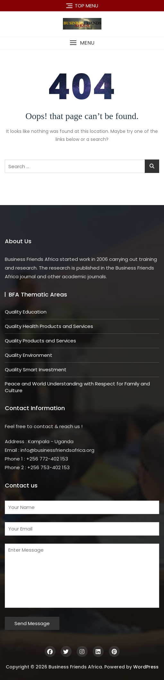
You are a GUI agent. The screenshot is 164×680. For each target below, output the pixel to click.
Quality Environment (28, 355)
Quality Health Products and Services (49, 326)
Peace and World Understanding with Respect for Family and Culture (77, 387)
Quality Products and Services (40, 340)
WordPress (146, 667)
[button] (82, 43)
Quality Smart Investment (35, 369)
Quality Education (26, 311)
